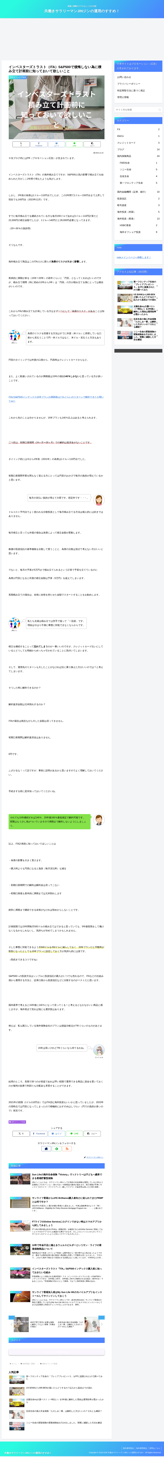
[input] (138, 110)
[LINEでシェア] (72, 144)
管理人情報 (123, 97)
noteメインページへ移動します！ (134, 257)
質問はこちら (154, 1449)
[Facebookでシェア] (40, 144)
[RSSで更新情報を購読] (62, 1148)
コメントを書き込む (57, 1352)
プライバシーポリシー (128, 84)
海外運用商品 (141, 1449)
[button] (89, 144)
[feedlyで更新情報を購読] (56, 1148)
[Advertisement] (82, 38)
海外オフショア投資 (17, 1122)
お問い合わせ (124, 77)
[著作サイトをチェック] (50, 1148)
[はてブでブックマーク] (56, 144)
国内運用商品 (127, 1449)
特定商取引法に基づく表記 (131, 90)
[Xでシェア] (24, 144)
